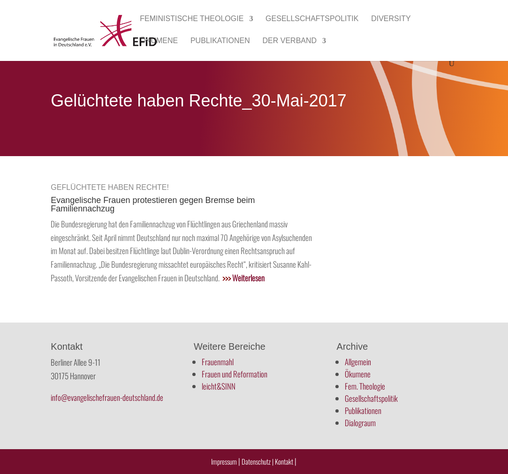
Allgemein (358, 362)
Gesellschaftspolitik (311, 19)
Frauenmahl (218, 362)
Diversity (390, 19)
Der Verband (290, 41)
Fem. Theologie (365, 386)
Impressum (224, 461)
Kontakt (285, 461)
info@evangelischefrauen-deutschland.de (107, 397)
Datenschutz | (257, 461)
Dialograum (360, 423)
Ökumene (159, 41)
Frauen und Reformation (234, 374)
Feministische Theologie (191, 19)
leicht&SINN (218, 386)
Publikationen (220, 41)
